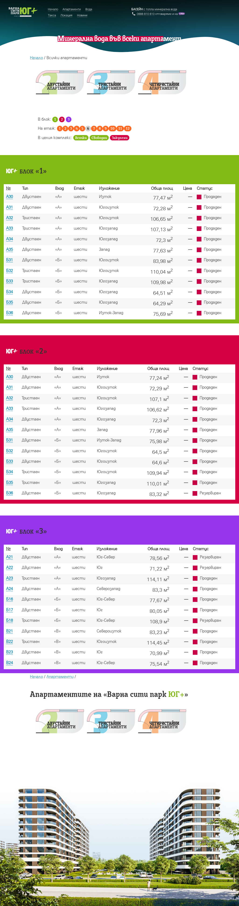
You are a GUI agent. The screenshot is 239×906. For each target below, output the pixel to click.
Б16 (9, 599)
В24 (9, 662)
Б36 (9, 312)
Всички (81, 138)
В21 (9, 630)
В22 (9, 641)
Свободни (99, 138)
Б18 (9, 620)
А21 (9, 556)
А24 (9, 588)
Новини (82, 15)
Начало (36, 57)
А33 (9, 228)
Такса (52, 15)
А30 (9, 196)
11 (120, 129)
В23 (9, 651)
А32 (9, 217)
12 (128, 129)
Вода (88, 9)
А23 (9, 578)
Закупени (119, 138)
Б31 (9, 259)
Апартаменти (60, 676)
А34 (9, 238)
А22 (9, 567)
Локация (66, 15)
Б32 (9, 270)
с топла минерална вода (154, 9)
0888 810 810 (146, 14)
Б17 (9, 609)
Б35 (9, 302)
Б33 (9, 280)
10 (112, 129)
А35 (9, 249)
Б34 (9, 291)
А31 (9, 207)
